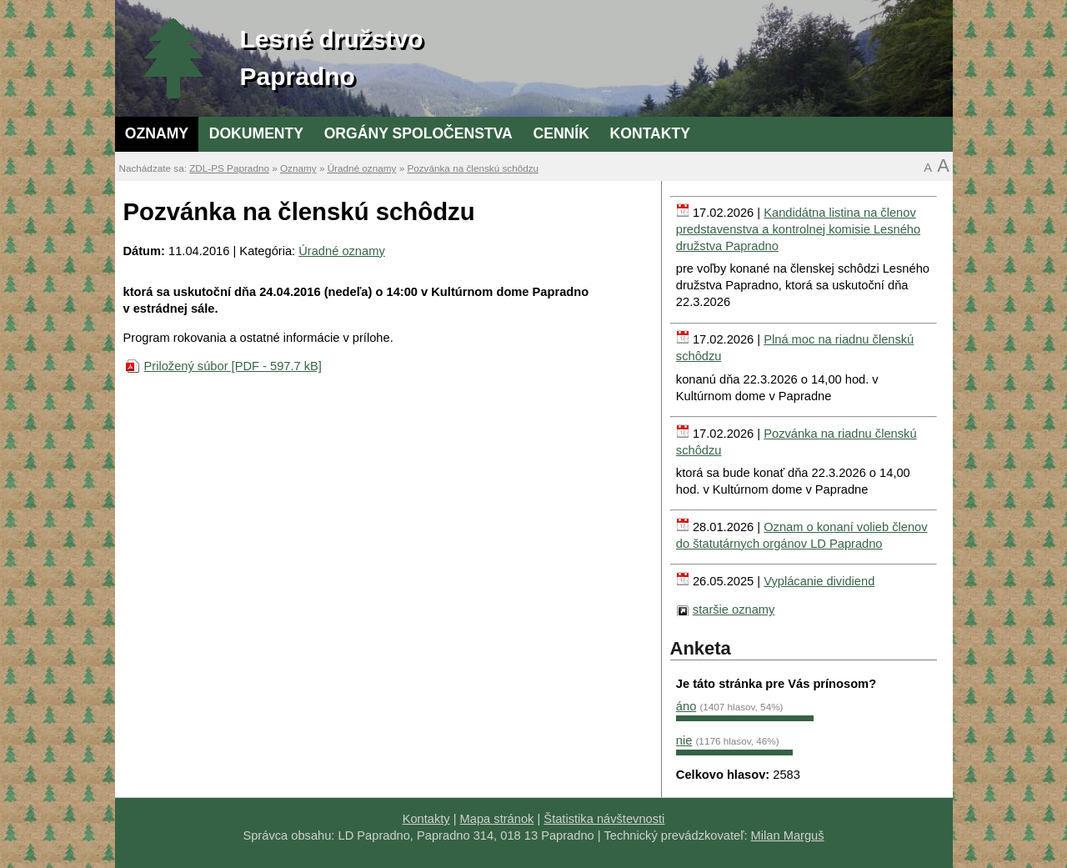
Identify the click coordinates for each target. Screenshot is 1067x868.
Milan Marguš (787, 835)
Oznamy (156, 133)
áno (686, 706)
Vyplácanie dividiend (819, 581)
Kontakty (650, 133)
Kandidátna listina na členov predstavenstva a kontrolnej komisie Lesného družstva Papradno (798, 229)
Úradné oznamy (362, 168)
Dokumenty (256, 133)
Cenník (561, 133)
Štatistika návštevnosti (604, 818)
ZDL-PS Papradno (229, 168)
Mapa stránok (497, 818)
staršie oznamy (734, 609)
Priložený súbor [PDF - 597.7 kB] (233, 366)
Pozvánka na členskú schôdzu (473, 168)
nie (684, 740)
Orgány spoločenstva (418, 133)
